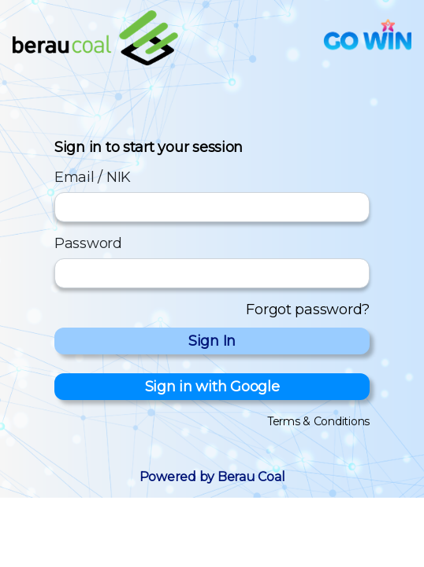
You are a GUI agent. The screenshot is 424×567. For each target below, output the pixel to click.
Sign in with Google (212, 386)
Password (88, 243)
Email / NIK (92, 177)
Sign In (212, 341)
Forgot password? (308, 309)
